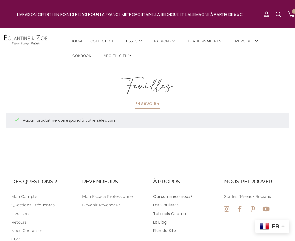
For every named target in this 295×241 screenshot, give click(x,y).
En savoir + (147, 104)
